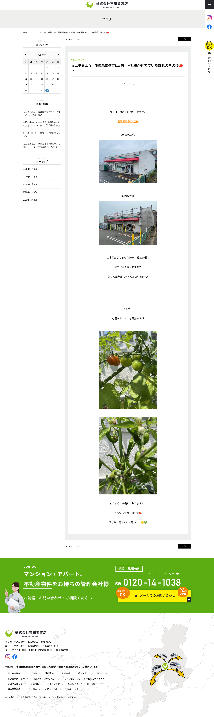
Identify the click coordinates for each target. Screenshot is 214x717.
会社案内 (32, 689)
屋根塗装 (66, 673)
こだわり (32, 673)
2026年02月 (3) (30, 184)
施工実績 (91, 683)
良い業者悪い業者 (16, 678)
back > (80, 39)
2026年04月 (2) (30, 169)
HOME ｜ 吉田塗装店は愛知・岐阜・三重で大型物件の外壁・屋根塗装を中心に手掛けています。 (53, 666)
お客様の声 (73, 683)
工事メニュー (101, 673)
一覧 (184, 39)
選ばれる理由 (14, 673)
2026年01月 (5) (30, 192)
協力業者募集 (14, 689)
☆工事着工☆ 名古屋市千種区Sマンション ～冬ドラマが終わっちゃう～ (42, 145)
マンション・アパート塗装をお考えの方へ (84, 678)
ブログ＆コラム (15, 683)
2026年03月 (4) (30, 177)
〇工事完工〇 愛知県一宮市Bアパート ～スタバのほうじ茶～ (42, 113)
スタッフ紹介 (53, 683)
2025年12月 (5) (30, 200)
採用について (72, 689)
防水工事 (82, 673)
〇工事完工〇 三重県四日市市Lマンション (42, 134)
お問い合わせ (51, 689)
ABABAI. (72, 697)
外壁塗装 (49, 673)
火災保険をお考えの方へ (44, 678)
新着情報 (35, 683)
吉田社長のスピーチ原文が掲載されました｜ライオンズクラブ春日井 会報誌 (41, 124)
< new (69, 39)
